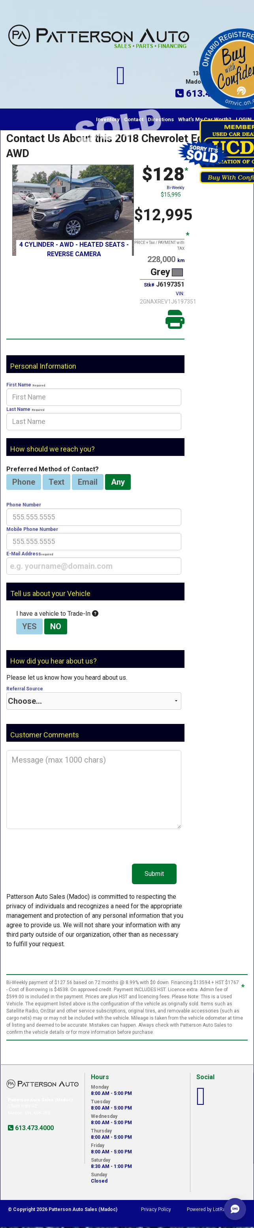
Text (56, 482)
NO (55, 626)
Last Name (93, 418)
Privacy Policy (156, 1209)
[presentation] (93, 397)
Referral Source (93, 698)
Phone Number (93, 514)
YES (29, 626)
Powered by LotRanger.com (216, 1209)
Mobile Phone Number (93, 538)
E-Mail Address (93, 563)
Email (88, 482)
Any (118, 482)
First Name (93, 394)
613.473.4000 (33, 1128)
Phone (23, 482)
